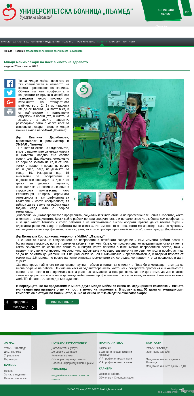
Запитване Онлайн (157, 351)
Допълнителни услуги (64, 348)
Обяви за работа (109, 373)
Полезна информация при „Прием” (72, 363)
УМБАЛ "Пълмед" (15, 348)
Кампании (105, 348)
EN (187, 11)
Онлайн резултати (161, 28)
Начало (6, 42)
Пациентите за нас (15, 378)
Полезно (68, 42)
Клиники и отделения (45, 42)
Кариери (114, 42)
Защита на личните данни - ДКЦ (166, 366)
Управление (11, 355)
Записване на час (166, 11)
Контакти (129, 42)
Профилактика (85, 42)
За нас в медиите (15, 374)
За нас (17, 42)
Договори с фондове (64, 351)
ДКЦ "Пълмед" (13, 351)
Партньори (10, 359)
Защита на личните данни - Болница (163, 361)
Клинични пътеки (61, 355)
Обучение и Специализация (116, 377)
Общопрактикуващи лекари (68, 359)
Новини (102, 42)
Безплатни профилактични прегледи (115, 353)
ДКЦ (26, 42)
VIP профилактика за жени (115, 358)
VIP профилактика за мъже (116, 362)
